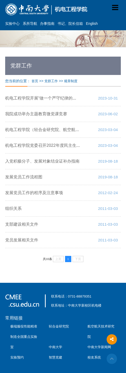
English (92, 23)
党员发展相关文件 (21, 240)
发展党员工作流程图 (23, 177)
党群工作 (51, 81)
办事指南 (47, 23)
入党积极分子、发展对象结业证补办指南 (42, 161)
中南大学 (55, 347)
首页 (35, 81)
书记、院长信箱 (70, 23)
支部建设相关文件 (21, 224)
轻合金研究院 (59, 326)
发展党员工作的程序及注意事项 (34, 193)
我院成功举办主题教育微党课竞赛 (36, 114)
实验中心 (12, 23)
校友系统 (94, 357)
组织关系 (13, 208)
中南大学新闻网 (99, 347)
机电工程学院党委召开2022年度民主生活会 (45, 145)
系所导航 (30, 23)
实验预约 (17, 357)
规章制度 (70, 81)
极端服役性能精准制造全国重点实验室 (23, 336)
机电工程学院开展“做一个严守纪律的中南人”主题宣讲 (54, 98)
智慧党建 (55, 357)
